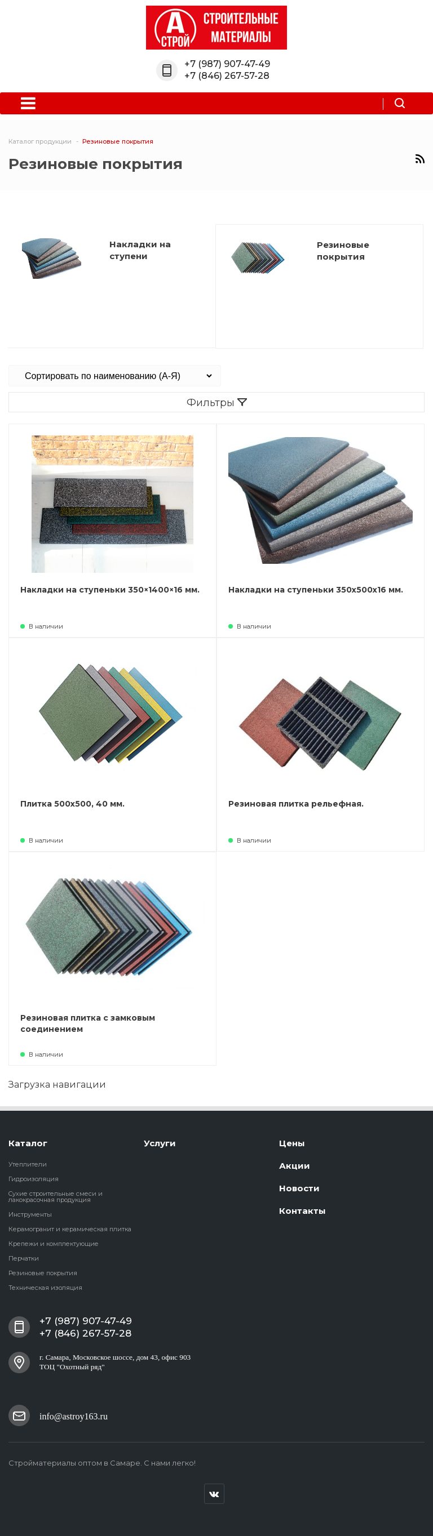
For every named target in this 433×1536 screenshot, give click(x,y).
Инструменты (30, 1214)
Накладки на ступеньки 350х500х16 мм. (315, 590)
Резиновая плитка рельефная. (296, 804)
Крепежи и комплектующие (53, 1244)
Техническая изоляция (45, 1288)
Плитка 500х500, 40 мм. (72, 804)
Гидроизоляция (33, 1179)
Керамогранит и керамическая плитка (69, 1229)
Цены (292, 1143)
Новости (299, 1188)
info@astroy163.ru (73, 1415)
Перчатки (23, 1258)
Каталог (27, 1143)
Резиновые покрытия (42, 1273)
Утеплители (27, 1164)
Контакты (302, 1210)
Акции (294, 1165)
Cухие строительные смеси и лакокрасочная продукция (55, 1197)
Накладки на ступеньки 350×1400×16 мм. (110, 590)
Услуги (160, 1143)
